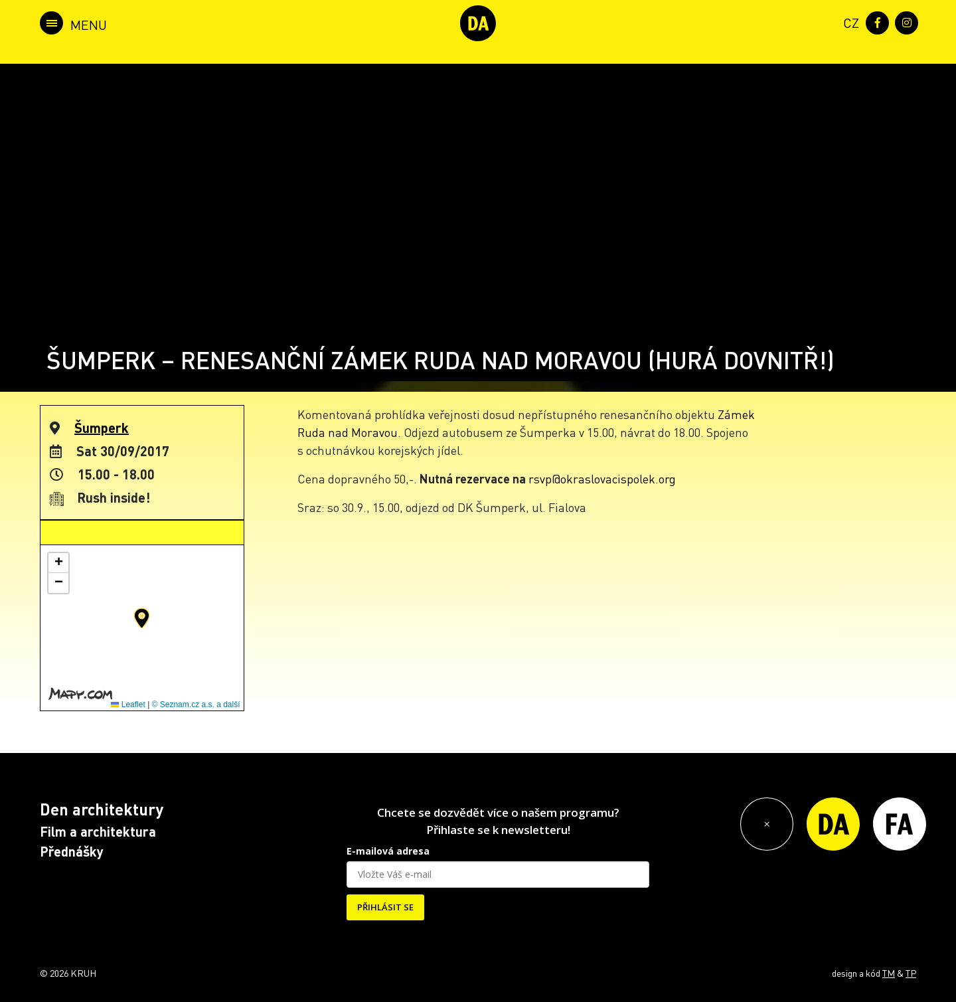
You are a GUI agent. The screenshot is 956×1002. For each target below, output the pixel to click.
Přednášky (72, 851)
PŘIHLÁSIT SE (385, 907)
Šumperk (101, 427)
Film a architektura (98, 831)
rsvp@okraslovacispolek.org (602, 478)
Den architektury (101, 809)
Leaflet (128, 704)
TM (888, 973)
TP (911, 973)
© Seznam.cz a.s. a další (196, 704)
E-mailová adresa (388, 851)
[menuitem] (848, 21)
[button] (142, 618)
